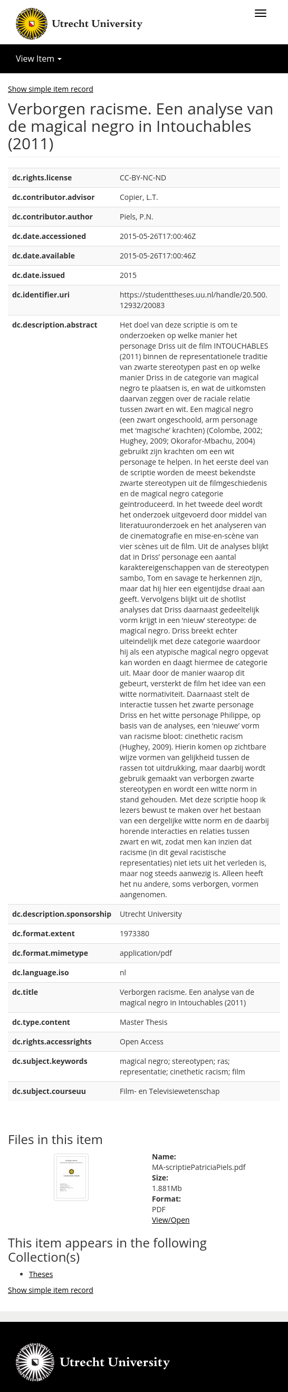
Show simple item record (50, 89)
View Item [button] (39, 58)
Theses (41, 1274)
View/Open (171, 1220)
